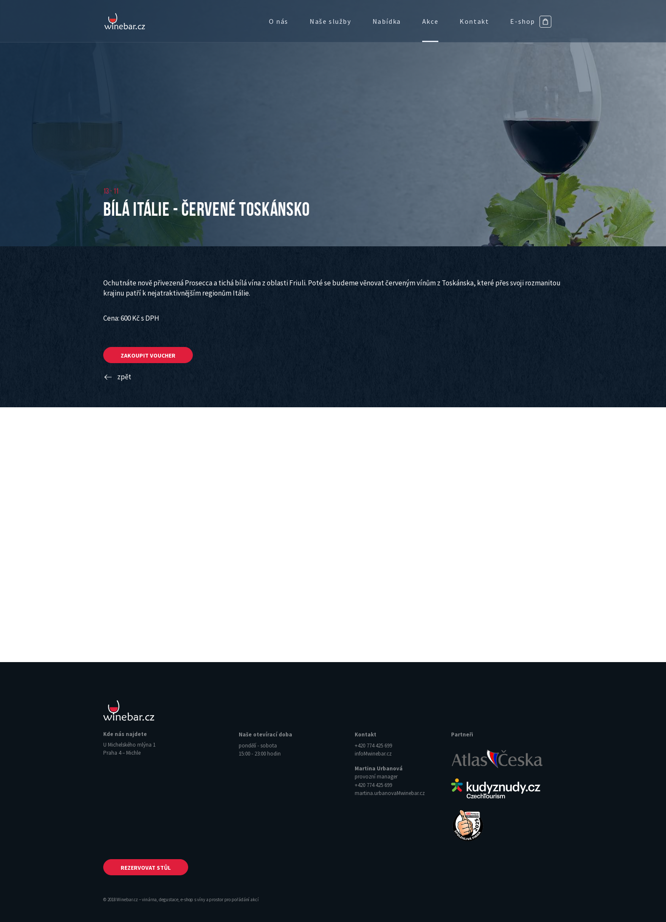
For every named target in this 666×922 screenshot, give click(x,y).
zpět (117, 376)
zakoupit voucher (148, 355)
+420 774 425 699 (373, 745)
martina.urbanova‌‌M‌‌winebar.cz (390, 793)
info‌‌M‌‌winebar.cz (373, 753)
